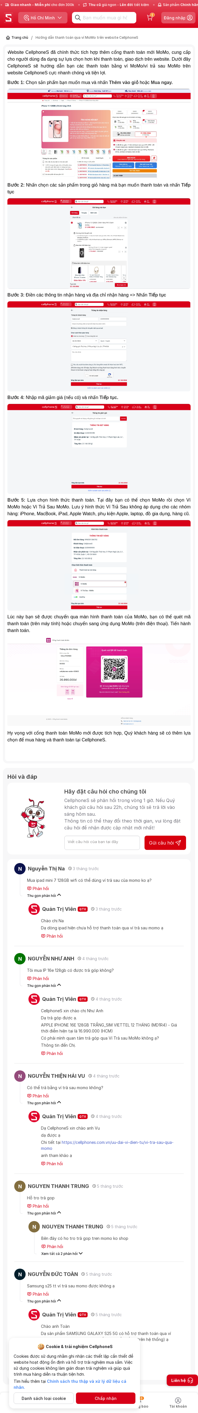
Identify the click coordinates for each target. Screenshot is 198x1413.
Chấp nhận (106, 1398)
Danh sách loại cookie (44, 1398)
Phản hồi (38, 888)
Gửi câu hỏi (165, 842)
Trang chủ (19, 37)
